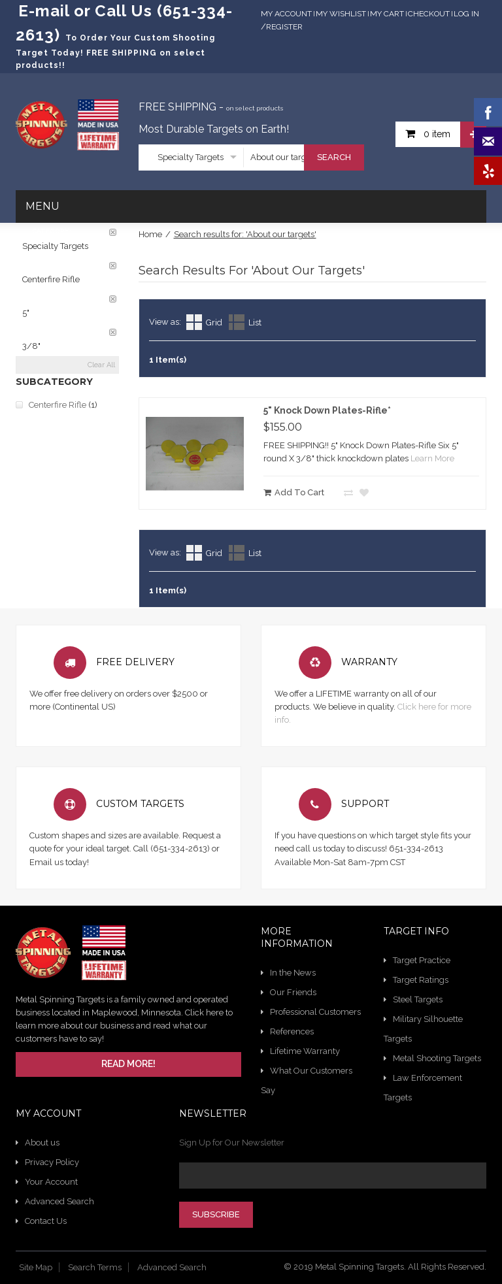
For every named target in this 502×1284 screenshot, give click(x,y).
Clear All (101, 365)
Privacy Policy (52, 1162)
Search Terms (95, 1267)
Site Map (35, 1267)
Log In (466, 13)
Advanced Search (59, 1201)
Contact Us (46, 1221)
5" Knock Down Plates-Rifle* (327, 410)
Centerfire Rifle (57, 405)
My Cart (387, 13)
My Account (286, 13)
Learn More (432, 458)
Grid (214, 322)
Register (284, 26)
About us (42, 1142)
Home (150, 234)
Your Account (51, 1182)
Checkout (429, 13)
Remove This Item (112, 232)
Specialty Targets (191, 157)
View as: (165, 322)
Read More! (128, 1064)
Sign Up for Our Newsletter (231, 1142)
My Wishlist (341, 13)
